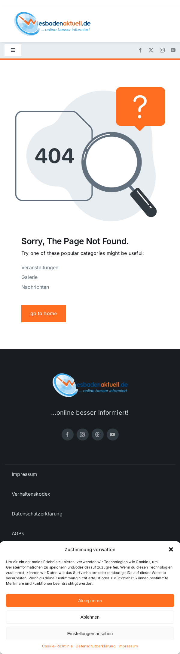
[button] (171, 549)
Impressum (128, 646)
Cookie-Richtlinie (57, 646)
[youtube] (173, 50)
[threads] (98, 434)
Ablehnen (90, 617)
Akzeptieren (90, 600)
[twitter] (151, 50)
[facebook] (140, 50)
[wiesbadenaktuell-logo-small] (52, 14)
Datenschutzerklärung (95, 646)
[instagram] (162, 50)
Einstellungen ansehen (90, 633)
